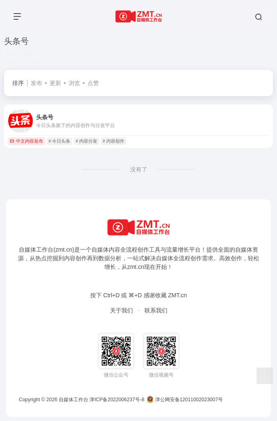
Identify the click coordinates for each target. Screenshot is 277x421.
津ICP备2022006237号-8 (116, 399)
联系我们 (155, 310)
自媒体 (100, 249)
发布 (36, 83)
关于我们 (121, 310)
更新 (55, 83)
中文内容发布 (26, 141)
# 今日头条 (59, 141)
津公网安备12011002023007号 (185, 399)
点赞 (93, 83)
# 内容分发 (86, 141)
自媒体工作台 (73, 399)
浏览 (74, 83)
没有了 (138, 169)
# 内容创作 (113, 141)
